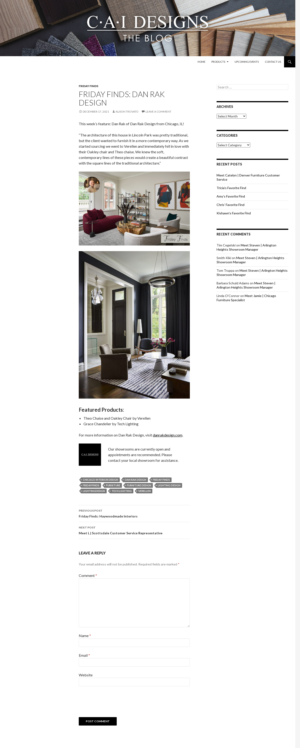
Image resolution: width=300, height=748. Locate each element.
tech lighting (122, 490)
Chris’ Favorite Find (230, 205)
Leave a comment (158, 111)
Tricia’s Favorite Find (231, 188)
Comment (88, 575)
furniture (113, 485)
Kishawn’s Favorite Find (234, 213)
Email (84, 655)
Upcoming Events (247, 61)
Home (201, 61)
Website (86, 675)
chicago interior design (100, 479)
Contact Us (273, 61)
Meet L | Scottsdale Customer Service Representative (134, 530)
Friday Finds (88, 86)
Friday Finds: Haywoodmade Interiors (134, 513)
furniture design (139, 485)
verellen (144, 490)
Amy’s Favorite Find (231, 196)
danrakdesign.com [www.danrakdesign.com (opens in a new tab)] (167, 435)
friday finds (161, 479)
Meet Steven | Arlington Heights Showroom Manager (246, 247)
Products (218, 61)
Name (85, 635)
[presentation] (114, 703)
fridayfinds (91, 485)
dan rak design (135, 479)
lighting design (169, 485)
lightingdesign (94, 490)
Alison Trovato (127, 111)
